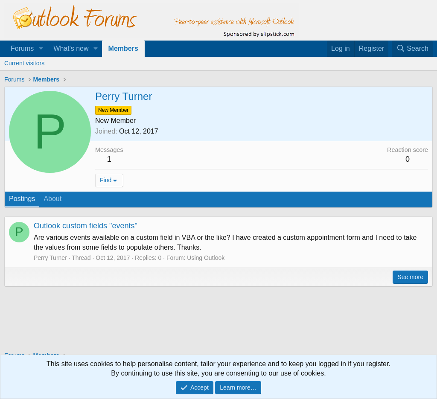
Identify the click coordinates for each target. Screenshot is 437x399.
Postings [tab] (22, 198)
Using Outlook (205, 257)
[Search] (412, 49)
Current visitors (24, 63)
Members (123, 48)
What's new (70, 48)
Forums (22, 48)
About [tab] (52, 198)
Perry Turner (50, 257)
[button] (41, 49)
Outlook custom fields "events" (85, 225)
